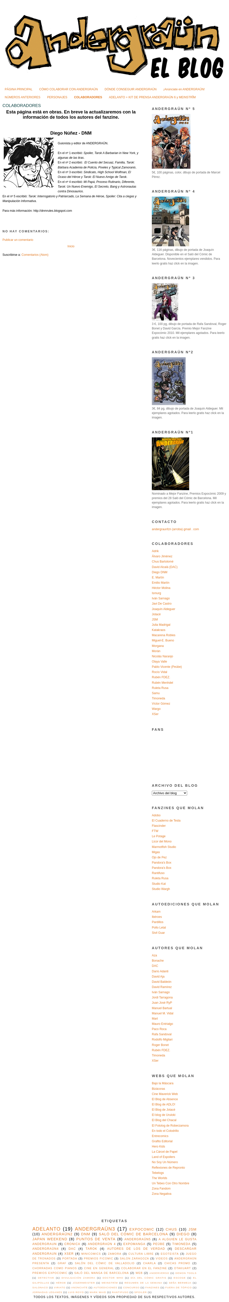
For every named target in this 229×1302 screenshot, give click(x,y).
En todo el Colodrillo (165, 1131)
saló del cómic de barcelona (133, 1234)
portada (69, 1258)
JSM (155, 619)
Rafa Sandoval (162, 1034)
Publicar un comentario (17, 240)
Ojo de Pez (159, 857)
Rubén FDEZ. (161, 677)
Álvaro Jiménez (162, 556)
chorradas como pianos (54, 1268)
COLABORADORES (88, 97)
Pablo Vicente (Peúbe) (167, 667)
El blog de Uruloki (163, 1115)
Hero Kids (158, 1146)
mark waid (98, 1292)
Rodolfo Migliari (162, 1039)
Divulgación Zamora (78, 1277)
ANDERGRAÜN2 (57, 1234)
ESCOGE (180, 1277)
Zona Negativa (162, 1194)
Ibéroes (157, 917)
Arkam (156, 911)
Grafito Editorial (162, 1141)
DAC (155, 966)
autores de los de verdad (136, 1248)
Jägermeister (84, 1282)
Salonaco (40, 1287)
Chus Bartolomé (162, 561)
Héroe (61, 1282)
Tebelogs (158, 1173)
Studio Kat (159, 883)
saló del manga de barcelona (101, 1272)
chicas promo (177, 1263)
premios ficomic (98, 1258)
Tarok (91, 1248)
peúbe (159, 1244)
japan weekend (49, 1239)
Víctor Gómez (161, 703)
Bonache (158, 960)
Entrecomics (160, 1136)
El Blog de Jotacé (163, 1109)
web (139, 1272)
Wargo (156, 709)
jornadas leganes (47, 1292)
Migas (156, 852)
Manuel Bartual (162, 1008)
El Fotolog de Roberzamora (170, 1125)
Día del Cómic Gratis (148, 1277)
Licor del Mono (162, 841)
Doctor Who (113, 1277)
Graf (62, 1263)
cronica (72, 1244)
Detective (46, 1277)
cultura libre (141, 1253)
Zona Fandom (161, 1188)
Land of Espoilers (163, 1157)
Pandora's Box (161, 862)
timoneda (181, 1244)
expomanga (134, 1244)
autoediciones (105, 1287)
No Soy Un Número (165, 1162)
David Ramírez (162, 987)
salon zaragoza (134, 1258)
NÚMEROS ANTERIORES (22, 97)
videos (162, 1258)
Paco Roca (159, 1029)
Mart (155, 1018)
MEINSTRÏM (110, 1282)
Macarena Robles (163, 635)
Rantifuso (158, 873)
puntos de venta (95, 1239)
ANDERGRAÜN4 (45, 1248)
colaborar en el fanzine (144, 1268)
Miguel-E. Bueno (163, 640)
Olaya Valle (159, 661)
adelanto (46, 1229)
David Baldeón (162, 982)
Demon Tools (186, 1273)
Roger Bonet (160, 1045)
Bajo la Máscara (162, 1083)
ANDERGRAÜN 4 (102, 1244)
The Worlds (159, 1178)
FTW (155, 831)
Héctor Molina (161, 588)
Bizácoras (158, 1089)
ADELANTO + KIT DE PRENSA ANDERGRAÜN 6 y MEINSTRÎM (152, 97)
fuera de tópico (178, 1287)
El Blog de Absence (165, 1099)
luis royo (76, 1292)
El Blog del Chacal (164, 1120)
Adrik (155, 551)
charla (149, 1263)
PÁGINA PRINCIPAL (18, 89)
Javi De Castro (162, 603)
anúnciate (79, 1287)
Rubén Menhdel (162, 682)
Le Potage (159, 836)
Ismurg (156, 593)
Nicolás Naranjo (162, 656)
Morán (156, 651)
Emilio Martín (160, 582)
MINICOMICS (91, 1253)
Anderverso (159, 1273)
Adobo (156, 815)
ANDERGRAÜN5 (137, 1239)
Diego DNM (159, 572)
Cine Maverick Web (165, 1094)
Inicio (70, 246)
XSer (155, 714)
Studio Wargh (161, 889)
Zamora (114, 1253)
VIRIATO (59, 1287)
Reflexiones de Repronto (168, 1167)
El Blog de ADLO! (163, 1104)
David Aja (158, 976)
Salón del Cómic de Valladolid (105, 1263)
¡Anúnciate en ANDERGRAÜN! (184, 89)
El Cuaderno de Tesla (166, 820)
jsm (192, 1229)
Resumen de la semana (143, 1282)
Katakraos (158, 630)
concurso (131, 1287)
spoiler (140, 1292)
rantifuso (120, 1292)
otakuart (182, 1268)
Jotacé (156, 614)
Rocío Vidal (159, 672)
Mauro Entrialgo (162, 1024)
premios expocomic (49, 1272)
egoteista (170, 1253)
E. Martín (158, 577)
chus (171, 1229)
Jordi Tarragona (162, 997)
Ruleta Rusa (160, 688)
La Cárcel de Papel (164, 1151)
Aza (154, 955)
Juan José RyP (162, 1002)
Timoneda (158, 698)
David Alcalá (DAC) (164, 567)
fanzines (152, 1287)
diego (183, 1234)
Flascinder (159, 826)
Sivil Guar (158, 933)
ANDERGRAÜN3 (95, 1229)
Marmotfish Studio (164, 847)
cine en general (99, 1268)
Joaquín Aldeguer (163, 609)
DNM (85, 1234)
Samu (156, 693)
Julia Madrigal (161, 624)
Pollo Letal (159, 927)
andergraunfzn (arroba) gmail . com (175, 529)
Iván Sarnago (161, 598)
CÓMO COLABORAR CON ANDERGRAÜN (68, 89)
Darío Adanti (160, 971)
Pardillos (157, 922)
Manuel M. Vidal (162, 1013)
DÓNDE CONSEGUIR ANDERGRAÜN (131, 89)
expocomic (141, 1229)
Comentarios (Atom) (35, 255)
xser (69, 1253)
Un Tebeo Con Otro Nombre (170, 1183)
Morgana (158, 646)
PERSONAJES (57, 97)
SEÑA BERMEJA (180, 1282)
